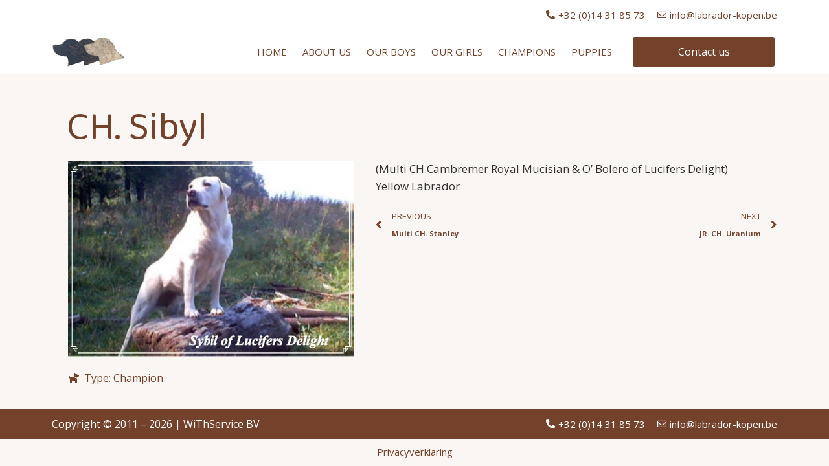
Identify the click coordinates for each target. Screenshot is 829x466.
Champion (138, 378)
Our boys (391, 51)
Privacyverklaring (415, 451)
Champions (527, 51)
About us (326, 51)
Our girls (457, 51)
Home (272, 51)
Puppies (591, 51)
